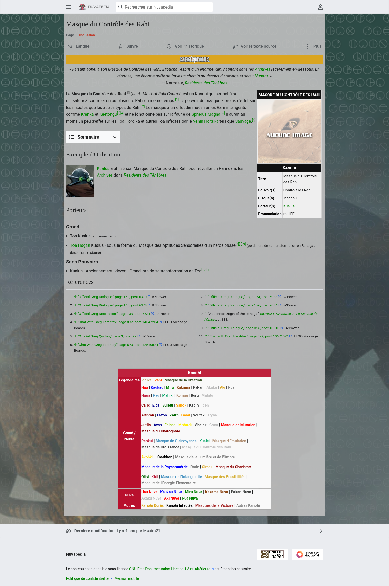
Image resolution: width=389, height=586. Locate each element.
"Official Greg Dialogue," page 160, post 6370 (112, 297)
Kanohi (289, 167)
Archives (262, 69)
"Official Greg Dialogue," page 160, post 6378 (112, 305)
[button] (78, 46)
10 (204, 269)
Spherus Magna (206, 114)
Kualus (289, 206)
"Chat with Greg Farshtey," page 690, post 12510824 (118, 345)
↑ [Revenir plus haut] (75, 297)
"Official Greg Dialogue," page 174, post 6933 (242, 297)
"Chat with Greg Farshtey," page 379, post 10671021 (248, 336)
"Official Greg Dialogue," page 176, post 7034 (242, 305)
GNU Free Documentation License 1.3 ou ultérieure (169, 569)
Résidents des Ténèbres (206, 83)
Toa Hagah (80, 245)
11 (209, 269)
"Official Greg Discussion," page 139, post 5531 (114, 314)
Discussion (86, 35)
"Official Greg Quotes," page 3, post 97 (107, 336)
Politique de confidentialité (87, 578)
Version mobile (127, 578)
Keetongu (108, 114)
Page (70, 35)
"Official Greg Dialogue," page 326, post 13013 (244, 328)
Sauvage (243, 121)
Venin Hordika (205, 121)
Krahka (87, 114)
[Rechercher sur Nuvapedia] (164, 7)
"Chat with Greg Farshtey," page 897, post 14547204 (118, 322)
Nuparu (261, 76)
